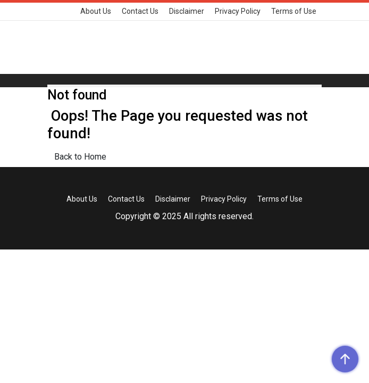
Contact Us (140, 11)
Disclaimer (186, 11)
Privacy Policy (238, 11)
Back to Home (80, 157)
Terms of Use (293, 11)
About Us (95, 11)
